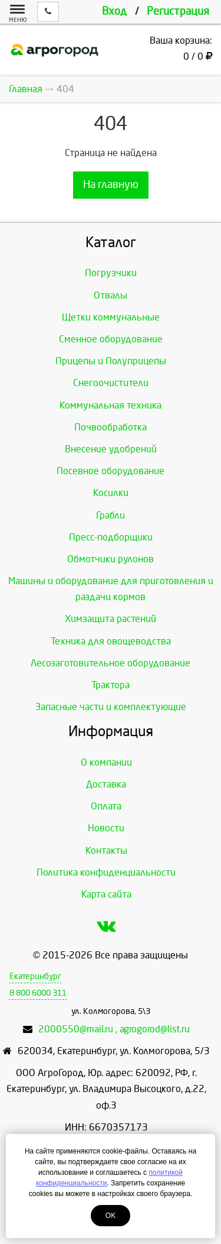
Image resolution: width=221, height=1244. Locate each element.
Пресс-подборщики (111, 537)
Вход (114, 11)
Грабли (110, 515)
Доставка (106, 784)
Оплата (106, 806)
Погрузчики (111, 273)
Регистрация (178, 11)
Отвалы (110, 295)
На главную (110, 184)
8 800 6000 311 (38, 993)
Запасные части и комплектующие (110, 707)
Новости (106, 828)
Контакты (106, 850)
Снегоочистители (111, 383)
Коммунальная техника (110, 405)
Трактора (110, 685)
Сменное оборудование (111, 339)
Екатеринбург (35, 976)
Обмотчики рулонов (110, 559)
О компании (106, 762)
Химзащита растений (110, 619)
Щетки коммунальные (111, 317)
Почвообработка (110, 427)
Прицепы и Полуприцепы (110, 361)
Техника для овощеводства (111, 641)
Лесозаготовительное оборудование (110, 663)
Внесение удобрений (111, 449)
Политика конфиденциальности (106, 872)
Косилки (110, 493)
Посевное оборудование (110, 471)
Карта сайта (106, 894)
